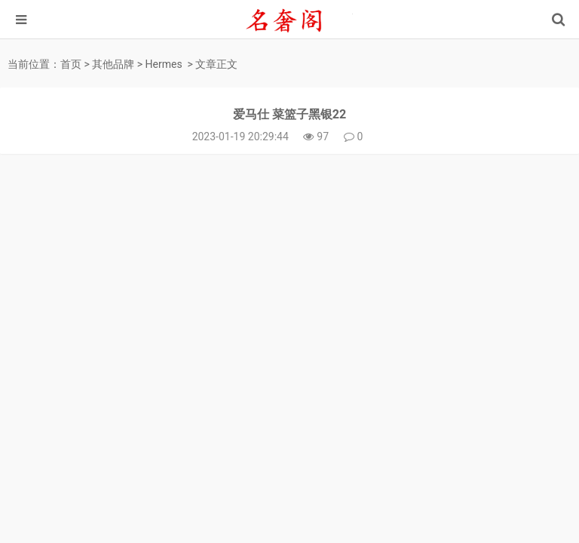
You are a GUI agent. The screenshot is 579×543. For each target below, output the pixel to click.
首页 (70, 64)
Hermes (164, 64)
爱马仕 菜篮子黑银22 (289, 114)
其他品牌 (113, 64)
